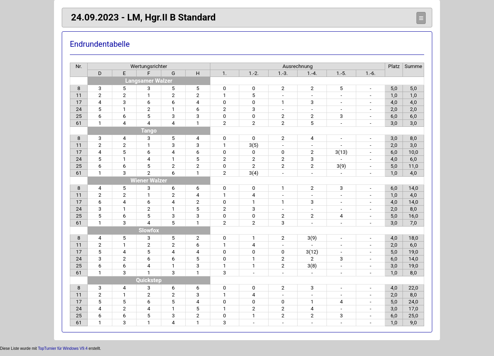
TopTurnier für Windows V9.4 (63, 348)
